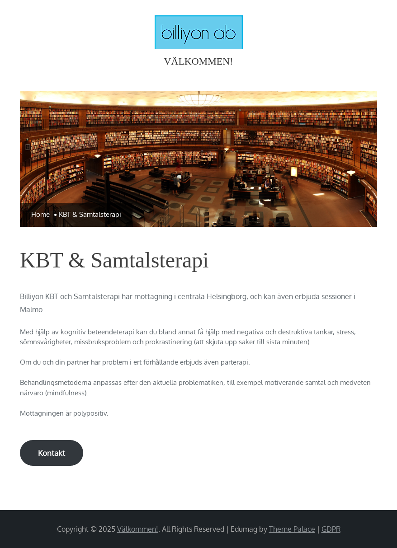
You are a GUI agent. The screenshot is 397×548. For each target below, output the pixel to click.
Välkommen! (198, 61)
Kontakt (51, 453)
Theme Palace (292, 529)
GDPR (330, 529)
